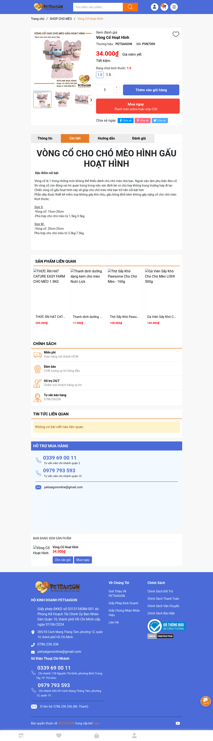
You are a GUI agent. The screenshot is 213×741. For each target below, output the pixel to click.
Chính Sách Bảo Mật (161, 611)
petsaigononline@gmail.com (59, 650)
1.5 (108, 75)
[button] (91, 100)
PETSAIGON (66, 721)
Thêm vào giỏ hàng (151, 90)
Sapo (96, 721)
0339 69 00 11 (60, 456)
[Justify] (129, 7)
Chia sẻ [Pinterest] (142, 120)
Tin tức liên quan (51, 412)
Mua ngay (135, 107)
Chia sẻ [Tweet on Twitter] (159, 120)
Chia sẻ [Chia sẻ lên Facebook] (125, 120)
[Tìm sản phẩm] (98, 7)
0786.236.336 (48, 642)
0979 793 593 (59, 469)
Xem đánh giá (106, 32)
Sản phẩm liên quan (55, 261)
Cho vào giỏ (63, 558)
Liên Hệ (114, 620)
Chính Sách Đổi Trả (160, 589)
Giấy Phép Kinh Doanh (123, 601)
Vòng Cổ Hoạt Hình (65, 545)
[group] (62, 59)
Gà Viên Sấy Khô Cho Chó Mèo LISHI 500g (177, 317)
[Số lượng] (104, 90)
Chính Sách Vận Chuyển (163, 604)
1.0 (99, 75)
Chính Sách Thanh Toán (163, 596)
